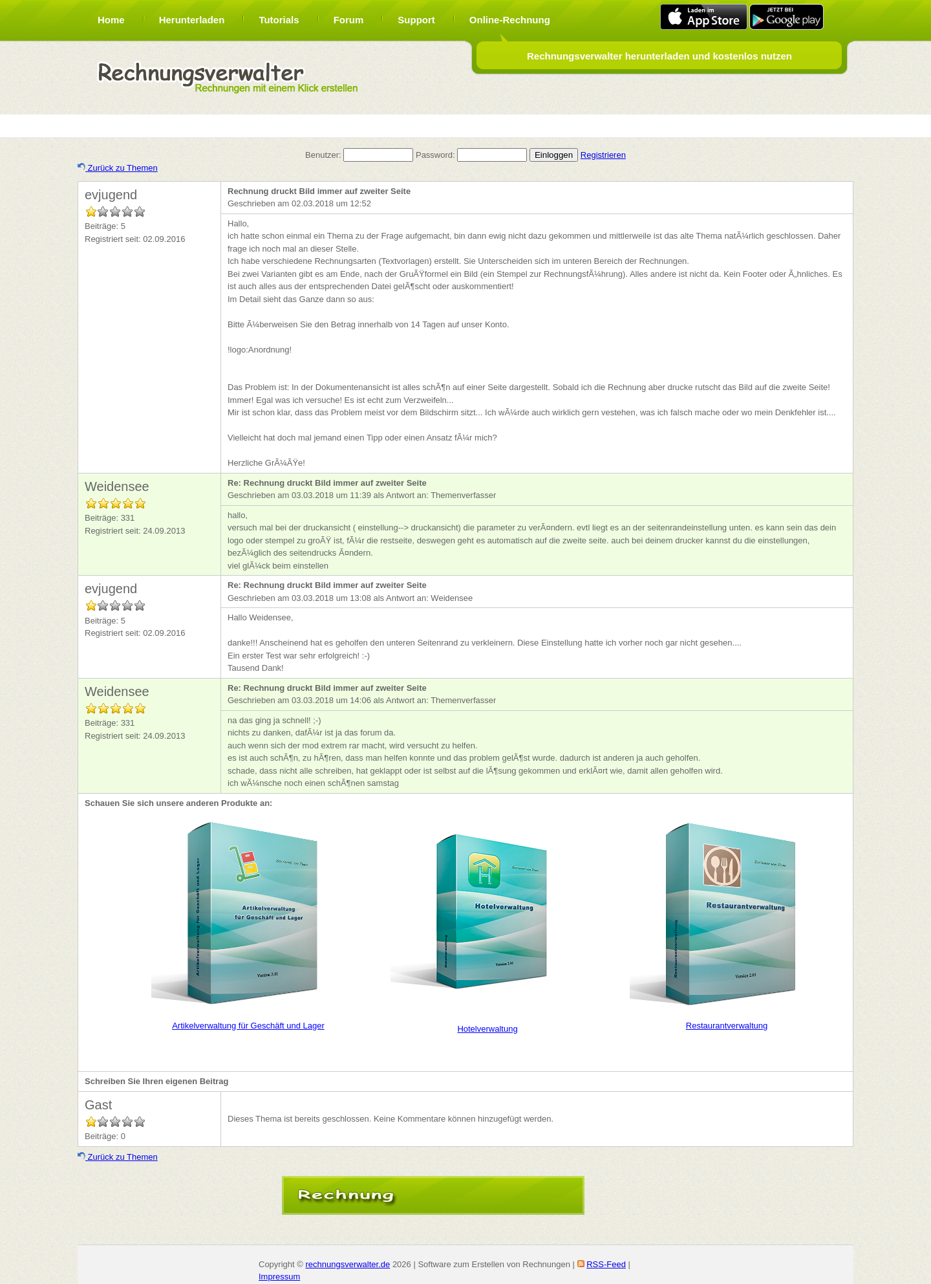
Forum (349, 19)
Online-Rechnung (509, 19)
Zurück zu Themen (118, 168)
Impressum (279, 1276)
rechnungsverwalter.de (347, 1264)
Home (111, 19)
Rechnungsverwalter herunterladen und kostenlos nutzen (659, 55)
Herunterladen (192, 19)
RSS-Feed (606, 1264)
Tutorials (279, 19)
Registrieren (603, 155)
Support (416, 19)
